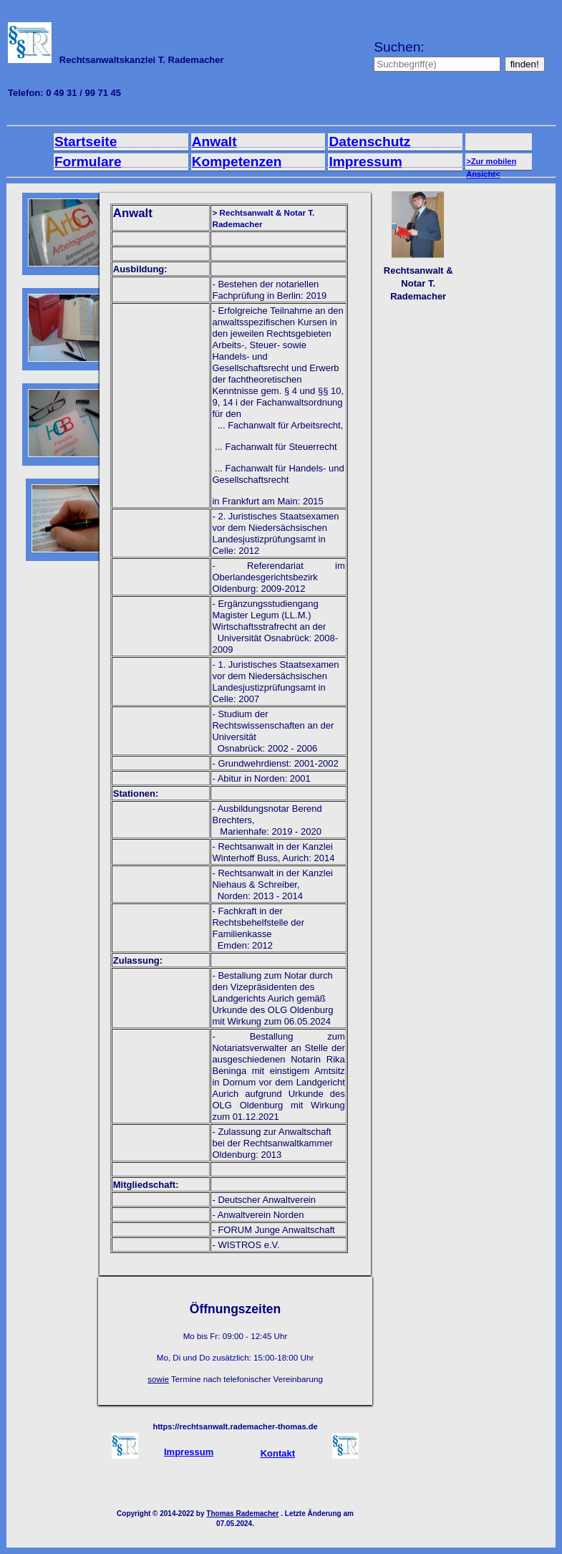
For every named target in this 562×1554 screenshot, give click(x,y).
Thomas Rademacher (242, 1513)
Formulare (137, 161)
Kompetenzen (279, 161)
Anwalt (268, 141)
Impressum (407, 161)
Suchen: (439, 54)
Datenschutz (411, 141)
